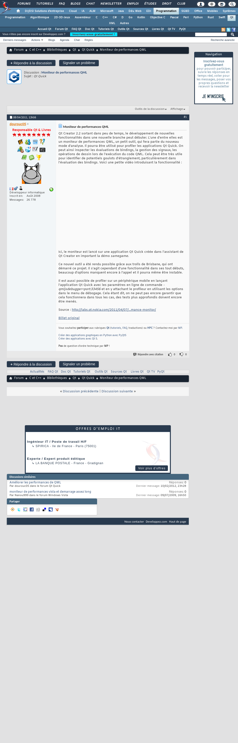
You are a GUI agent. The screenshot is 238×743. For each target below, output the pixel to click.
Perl (186, 17)
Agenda (64, 39)
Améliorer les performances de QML (35, 483)
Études (150, 4)
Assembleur (83, 17)
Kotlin (141, 17)
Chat (90, 4)
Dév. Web (134, 11)
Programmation (166, 11)
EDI (148, 11)
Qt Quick (88, 50)
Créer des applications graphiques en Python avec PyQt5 (92, 335)
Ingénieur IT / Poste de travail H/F (57, 441)
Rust (211, 17)
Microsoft (106, 11)
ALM (92, 11)
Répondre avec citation (148, 354)
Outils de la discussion (150, 109)
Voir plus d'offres (151, 468)
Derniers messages (14, 39)
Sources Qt (140, 29)
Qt (231, 17)
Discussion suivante (117, 391)
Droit (166, 4)
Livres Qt (158, 29)
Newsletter (110, 4)
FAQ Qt (76, 29)
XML (112, 23)
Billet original (69, 318)
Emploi (132, 4)
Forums (24, 4)
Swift (222, 17)
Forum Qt (61, 29)
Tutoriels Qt (106, 29)
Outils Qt (123, 29)
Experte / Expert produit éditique (56, 459)
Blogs (75, 4)
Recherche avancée (223, 39)
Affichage (176, 109)
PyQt (182, 29)
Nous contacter (134, 521)
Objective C (157, 17)
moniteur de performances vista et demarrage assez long (50, 492)
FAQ (61, 4)
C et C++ (35, 50)
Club (180, 4)
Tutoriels (44, 4)
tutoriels (116, 328)
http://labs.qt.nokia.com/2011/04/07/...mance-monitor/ (114, 310)
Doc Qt (89, 29)
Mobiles (212, 11)
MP (180, 328)
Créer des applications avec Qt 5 (77, 338)
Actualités (37, 372)
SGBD (185, 11)
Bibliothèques (57, 50)
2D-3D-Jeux (62, 17)
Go (130, 17)
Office (198, 11)
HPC (150, 328)
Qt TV (171, 29)
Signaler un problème (79, 63)
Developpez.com (156, 521)
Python (198, 17)
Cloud (73, 11)
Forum (19, 50)
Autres (124, 23)
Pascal (174, 17)
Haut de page (177, 521)
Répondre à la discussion (31, 63)
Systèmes (229, 11)
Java (121, 11)
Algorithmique (39, 17)
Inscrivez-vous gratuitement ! (94, 34)
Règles (89, 39)
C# (115, 17)
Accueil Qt (44, 29)
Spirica (42, 446)
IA (83, 11)
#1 (185, 117)
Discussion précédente (81, 391)
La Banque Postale (53, 463)
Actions (35, 39)
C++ (105, 17)
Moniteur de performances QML (64, 72)
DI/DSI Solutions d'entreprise (44, 11)
